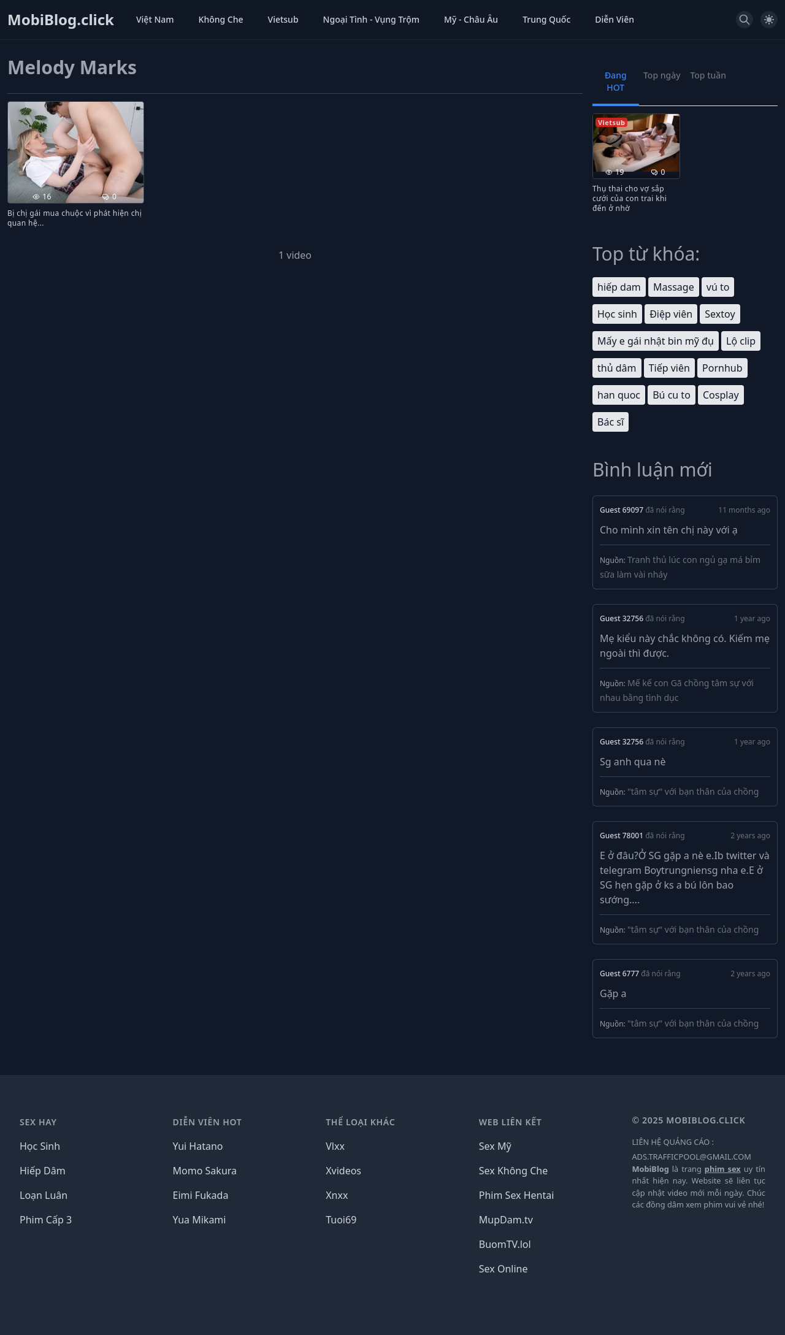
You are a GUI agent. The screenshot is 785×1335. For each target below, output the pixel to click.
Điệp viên (670, 314)
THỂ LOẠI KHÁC (360, 1122)
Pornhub (722, 368)
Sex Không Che (513, 1170)
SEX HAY (38, 1122)
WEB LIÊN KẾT (510, 1122)
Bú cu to (672, 395)
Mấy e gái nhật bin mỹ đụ (655, 341)
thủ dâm (617, 368)
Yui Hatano (198, 1146)
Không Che (221, 19)
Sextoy (720, 314)
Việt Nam (155, 19)
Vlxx (335, 1146)
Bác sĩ (610, 422)
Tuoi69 (341, 1219)
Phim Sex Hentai (516, 1195)
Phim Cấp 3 (46, 1219)
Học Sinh (40, 1146)
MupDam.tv (506, 1219)
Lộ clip (741, 341)
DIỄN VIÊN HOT (207, 1122)
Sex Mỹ (495, 1146)
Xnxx (337, 1195)
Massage (673, 287)
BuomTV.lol (505, 1244)
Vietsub (283, 19)
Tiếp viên (669, 368)
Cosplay (721, 395)
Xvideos (343, 1170)
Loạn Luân (43, 1195)
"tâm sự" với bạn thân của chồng (693, 791)
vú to (718, 287)
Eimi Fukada (201, 1195)
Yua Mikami (199, 1219)
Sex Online (503, 1269)
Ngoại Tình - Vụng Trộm (371, 19)
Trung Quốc (546, 19)
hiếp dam (619, 287)
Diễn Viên (614, 19)
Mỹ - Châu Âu (471, 19)
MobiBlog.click (60, 19)
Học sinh (617, 314)
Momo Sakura (205, 1170)
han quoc (618, 395)
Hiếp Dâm (43, 1170)
